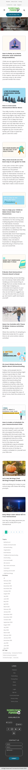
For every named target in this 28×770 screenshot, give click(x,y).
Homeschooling (8, 547)
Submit (14, 758)
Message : (10, 750)
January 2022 (7, 583)
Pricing (20, 1)
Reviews (8, 1)
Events (14, 685)
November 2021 (8, 588)
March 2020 (7, 632)
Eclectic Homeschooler (10, 545)
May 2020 (6, 630)
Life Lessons (7, 563)
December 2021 (8, 586)
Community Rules (14, 695)
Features (14, 670)
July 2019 (6, 643)
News (14, 682)
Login (15, 5)
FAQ (14, 673)
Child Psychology (8, 573)
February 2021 (7, 609)
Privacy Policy (14, 698)
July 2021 (6, 596)
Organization (7, 550)
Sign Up (14, 692)
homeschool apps (7, 657)
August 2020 (7, 625)
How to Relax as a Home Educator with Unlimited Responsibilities (11, 55)
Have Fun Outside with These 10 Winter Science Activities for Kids (13, 326)
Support (19, 5)
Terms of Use (14, 701)
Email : (9, 747)
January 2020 (7, 638)
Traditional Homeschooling (11, 555)
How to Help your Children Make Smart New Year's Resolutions (12, 212)
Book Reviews (7, 552)
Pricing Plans (14, 679)
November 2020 (8, 617)
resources (15, 657)
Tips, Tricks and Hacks (9, 565)
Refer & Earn (14, 1)
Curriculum (6, 568)
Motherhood (7, 542)
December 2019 (8, 640)
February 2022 (7, 581)
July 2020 (6, 627)
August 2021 (7, 593)
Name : (9, 744)
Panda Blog (14, 676)
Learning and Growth (9, 570)
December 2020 (8, 614)
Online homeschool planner (10, 655)
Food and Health (8, 560)
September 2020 (8, 622)
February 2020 (7, 635)
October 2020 (7, 619)
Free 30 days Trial (14, 14)
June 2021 (6, 599)
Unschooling (7, 558)
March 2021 (6, 606)
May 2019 (6, 648)
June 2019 (6, 645)
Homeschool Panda (17, 653)
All (4, 578)
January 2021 (7, 612)
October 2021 (7, 591)
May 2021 (6, 601)
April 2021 (6, 604)
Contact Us (9, 5)
